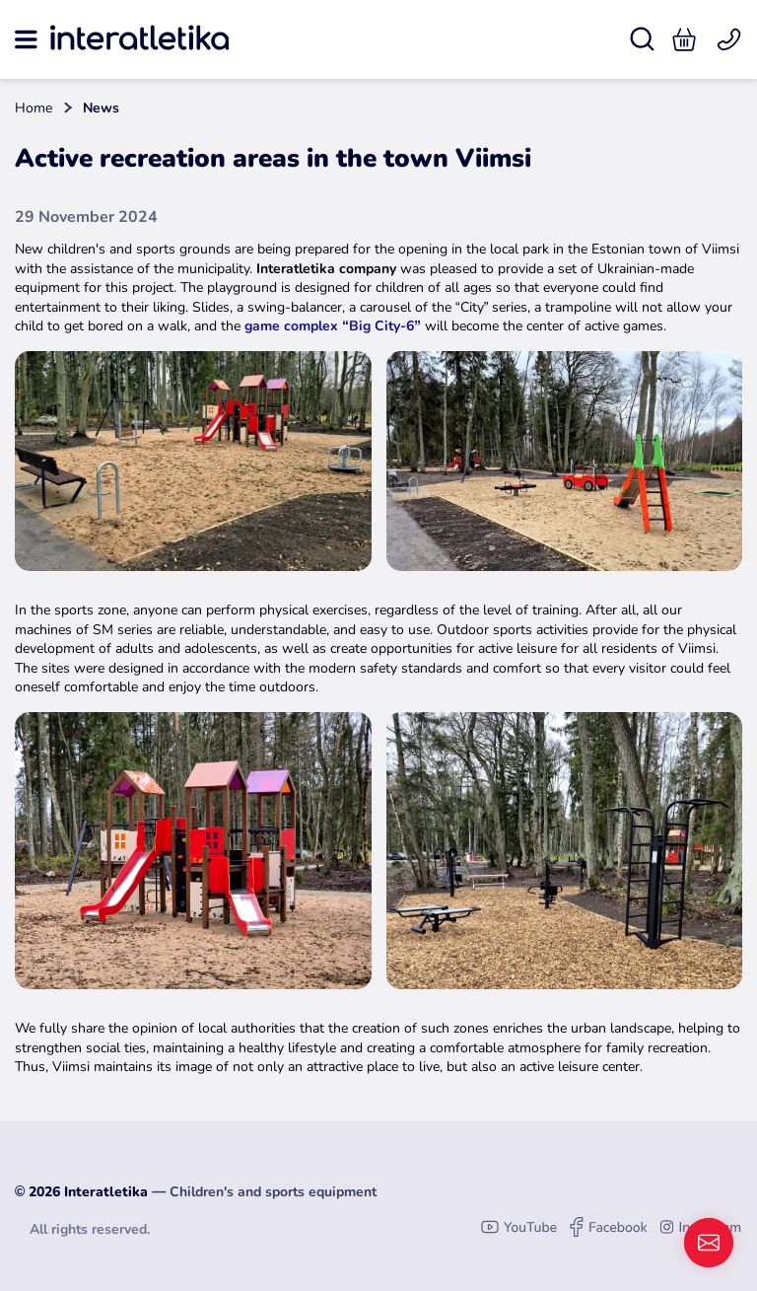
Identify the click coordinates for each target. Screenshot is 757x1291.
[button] (684, 39)
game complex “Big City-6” (332, 326)
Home (33, 108)
